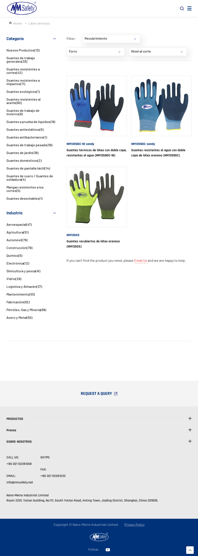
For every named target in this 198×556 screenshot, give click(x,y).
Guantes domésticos (24, 160)
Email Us (140, 260)
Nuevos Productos (23, 50)
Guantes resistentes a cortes (23, 71)
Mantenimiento (20, 294)
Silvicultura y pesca (23, 271)
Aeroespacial (19, 224)
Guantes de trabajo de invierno (23, 112)
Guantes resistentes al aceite (23, 101)
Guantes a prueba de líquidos (30, 122)
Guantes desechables (24, 198)
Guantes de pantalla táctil (28, 168)
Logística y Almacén (24, 286)
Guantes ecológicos (23, 91)
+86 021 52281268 (19, 464)
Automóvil (16, 240)
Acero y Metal (19, 317)
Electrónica (17, 263)
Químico (14, 255)
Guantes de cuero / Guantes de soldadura (29, 177)
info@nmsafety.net (19, 482)
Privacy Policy (134, 524)
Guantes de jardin (22, 153)
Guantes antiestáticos (25, 129)
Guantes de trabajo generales (20, 59)
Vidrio (13, 279)
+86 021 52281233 (52, 476)
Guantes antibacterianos (26, 137)
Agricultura (17, 232)
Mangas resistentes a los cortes (25, 189)
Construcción (19, 248)
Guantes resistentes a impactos (23, 82)
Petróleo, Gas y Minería (26, 310)
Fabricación (18, 302)
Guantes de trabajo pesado (29, 145)
